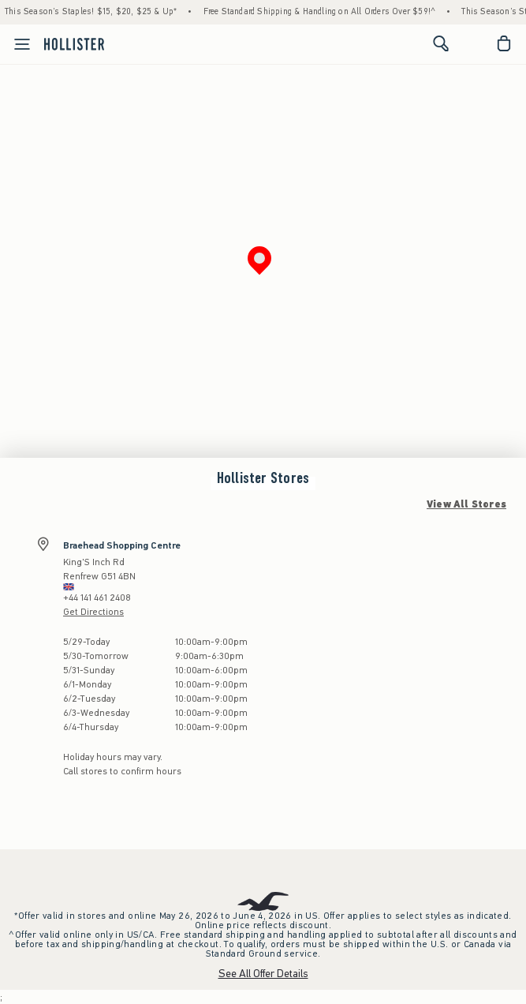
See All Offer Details (263, 973)
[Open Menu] (17, 44)
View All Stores (466, 504)
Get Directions (93, 611)
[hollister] (74, 43)
